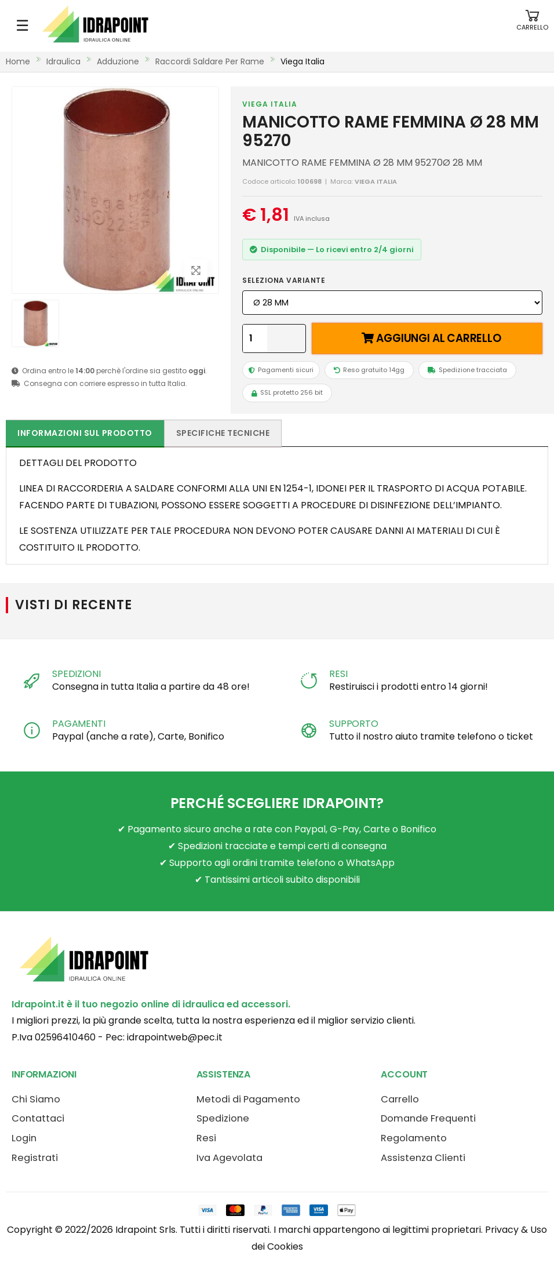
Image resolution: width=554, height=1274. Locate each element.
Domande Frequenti (428, 1118)
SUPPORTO (353, 723)
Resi (206, 1138)
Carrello (400, 1099)
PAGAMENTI (78, 723)
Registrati (35, 1157)
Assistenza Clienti (423, 1157)
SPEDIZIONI (76, 673)
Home (18, 61)
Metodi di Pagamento (248, 1099)
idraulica (63, 61)
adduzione (118, 61)
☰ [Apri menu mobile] (22, 25)
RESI (338, 673)
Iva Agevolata (229, 1157)
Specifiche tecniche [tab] (223, 433)
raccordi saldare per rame (209, 61)
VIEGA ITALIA (269, 104)
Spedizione (222, 1118)
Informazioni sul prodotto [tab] (84, 433)
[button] (532, 26)
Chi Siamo (36, 1099)
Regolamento (414, 1138)
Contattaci (38, 1118)
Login (24, 1138)
